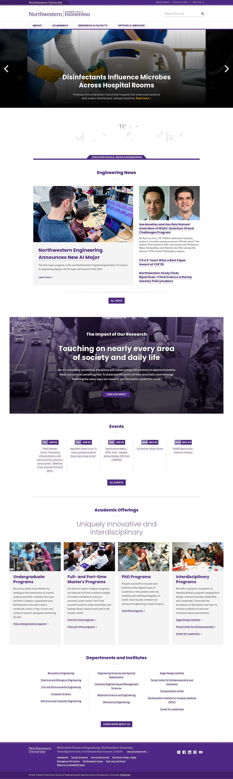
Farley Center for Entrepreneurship (195, 627)
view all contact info (136, 752)
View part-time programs (81, 627)
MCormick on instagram (195, 752)
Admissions (62, 758)
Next (227, 69)
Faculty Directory (79, 758)
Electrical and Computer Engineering (61, 701)
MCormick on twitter (178, 752)
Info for (198, 2)
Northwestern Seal (43, 755)
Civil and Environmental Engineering (61, 687)
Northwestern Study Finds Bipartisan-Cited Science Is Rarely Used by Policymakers (165, 277)
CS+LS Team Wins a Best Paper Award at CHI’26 (162, 262)
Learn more (44, 277)
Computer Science (61, 694)
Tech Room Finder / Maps (124, 758)
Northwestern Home (93, 761)
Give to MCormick (100, 758)
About (39, 25)
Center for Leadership (188, 634)
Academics (61, 25)
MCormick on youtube (201, 752)
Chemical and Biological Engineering (61, 680)
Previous (6, 69)
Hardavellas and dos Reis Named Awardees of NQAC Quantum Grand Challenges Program (166, 228)
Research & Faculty (94, 25)
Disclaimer (125, 775)
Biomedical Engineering (61, 673)
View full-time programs (80, 620)
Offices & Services (133, 25)
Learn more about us (116, 724)
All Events (116, 482)
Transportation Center (172, 691)
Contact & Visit (180, 2)
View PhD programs (132, 611)
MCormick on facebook (184, 752)
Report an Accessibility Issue (71, 765)
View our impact (117, 394)
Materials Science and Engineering (116, 695)
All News (116, 301)
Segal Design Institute (188, 620)
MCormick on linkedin (189, 752)
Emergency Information (68, 761)
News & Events (163, 2)
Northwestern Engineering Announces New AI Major (70, 254)
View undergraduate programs (29, 624)
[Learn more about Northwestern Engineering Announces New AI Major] (83, 214)
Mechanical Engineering (116, 702)
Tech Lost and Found (115, 761)
